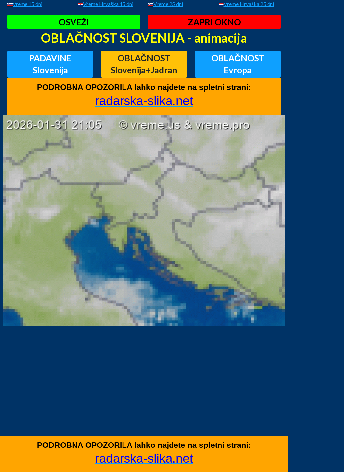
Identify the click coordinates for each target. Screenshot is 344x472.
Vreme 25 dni (168, 4)
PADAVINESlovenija (50, 64)
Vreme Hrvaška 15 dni (108, 4)
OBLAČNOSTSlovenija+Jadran (144, 64)
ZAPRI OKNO (214, 22)
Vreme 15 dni (27, 4)
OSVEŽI (74, 22)
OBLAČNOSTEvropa (238, 64)
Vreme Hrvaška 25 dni (249, 4)
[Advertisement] (144, 389)
